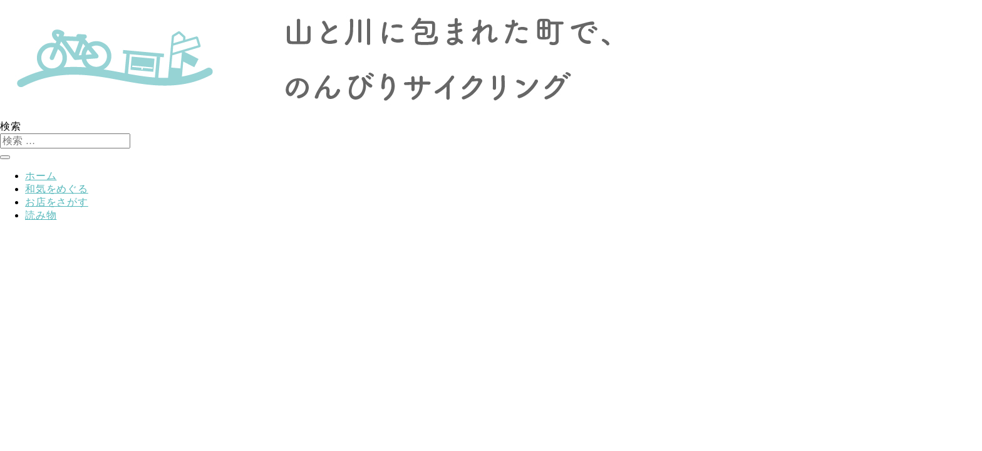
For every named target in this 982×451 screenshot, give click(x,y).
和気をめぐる (56, 189)
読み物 (40, 215)
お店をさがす (56, 202)
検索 (10, 126)
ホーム (40, 175)
